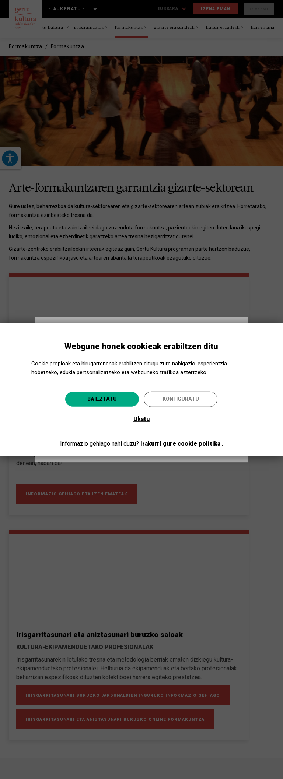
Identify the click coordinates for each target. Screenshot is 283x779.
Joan (174, 429)
